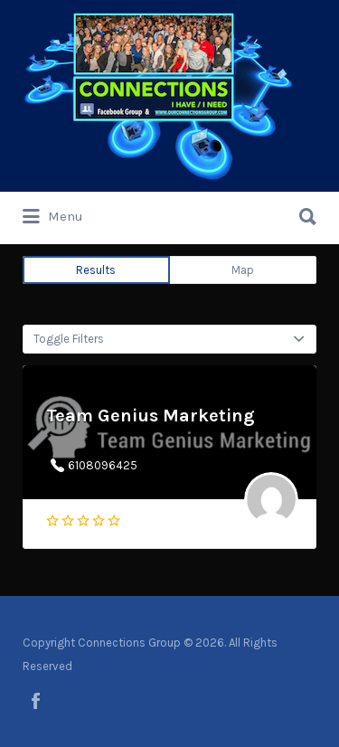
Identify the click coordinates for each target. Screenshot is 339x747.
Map (242, 270)
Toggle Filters (68, 338)
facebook (36, 701)
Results (96, 270)
